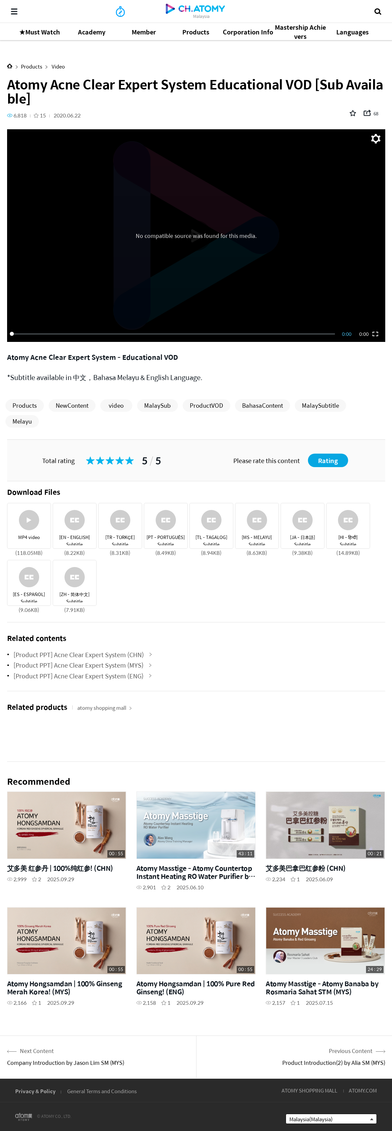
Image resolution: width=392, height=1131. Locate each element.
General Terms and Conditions (102, 1091)
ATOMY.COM (363, 1090)
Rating (328, 460)
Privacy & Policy (35, 1091)
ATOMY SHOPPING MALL (309, 1090)
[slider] (173, 334)
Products (31, 66)
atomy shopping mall (104, 707)
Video (58, 66)
